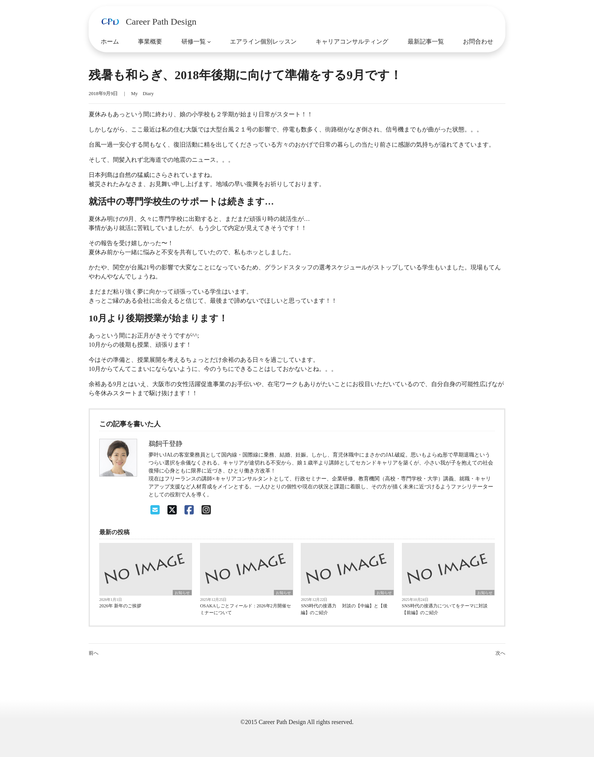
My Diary (142, 93)
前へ (93, 653)
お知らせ (182, 593)
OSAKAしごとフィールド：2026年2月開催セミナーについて (245, 609)
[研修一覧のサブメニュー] (209, 42)
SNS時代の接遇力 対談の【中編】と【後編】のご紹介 (344, 609)
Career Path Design (161, 22)
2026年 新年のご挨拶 (120, 605)
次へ (500, 653)
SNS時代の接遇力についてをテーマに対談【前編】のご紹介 (445, 609)
